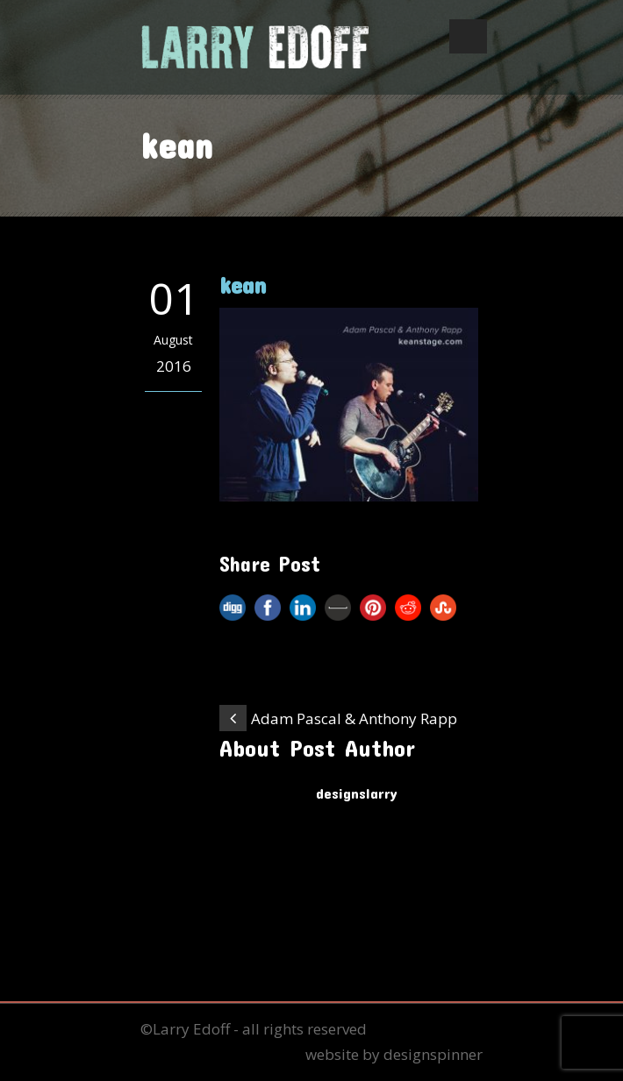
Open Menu (468, 36)
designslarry (356, 792)
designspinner (433, 1054)
